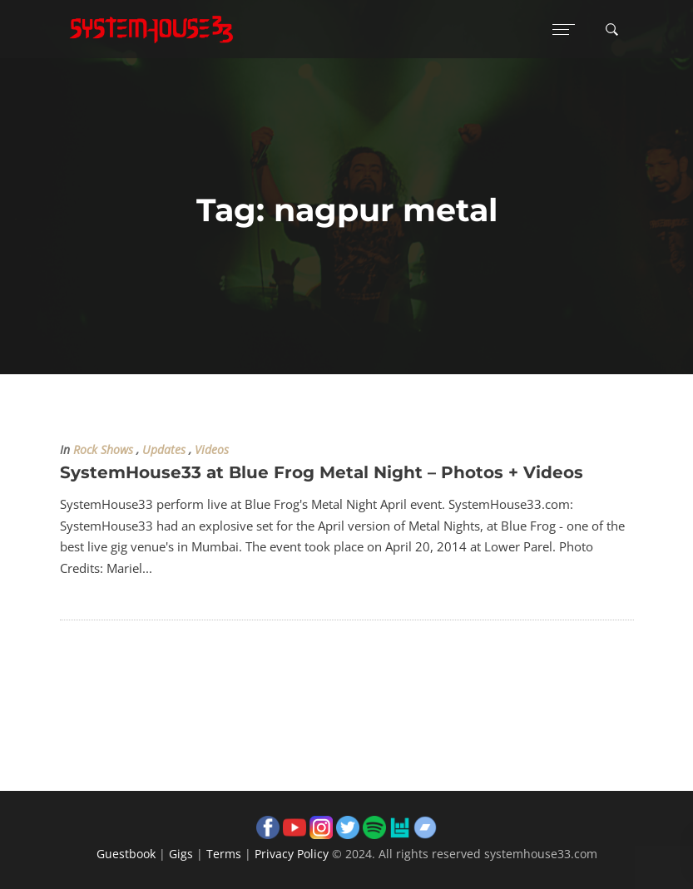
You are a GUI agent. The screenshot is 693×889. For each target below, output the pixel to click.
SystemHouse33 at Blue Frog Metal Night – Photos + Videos (321, 472)
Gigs (181, 854)
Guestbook (126, 854)
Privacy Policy (292, 854)
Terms (223, 854)
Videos (212, 449)
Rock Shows (103, 449)
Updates (164, 449)
